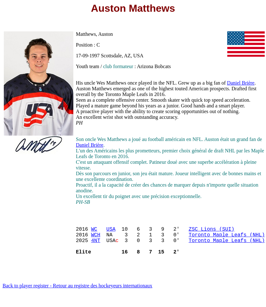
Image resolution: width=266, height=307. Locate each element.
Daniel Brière (241, 83)
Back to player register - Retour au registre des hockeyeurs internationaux (77, 293)
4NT (95, 245)
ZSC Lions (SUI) (211, 231)
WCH (95, 238)
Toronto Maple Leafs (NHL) (227, 238)
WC (94, 231)
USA (111, 231)
